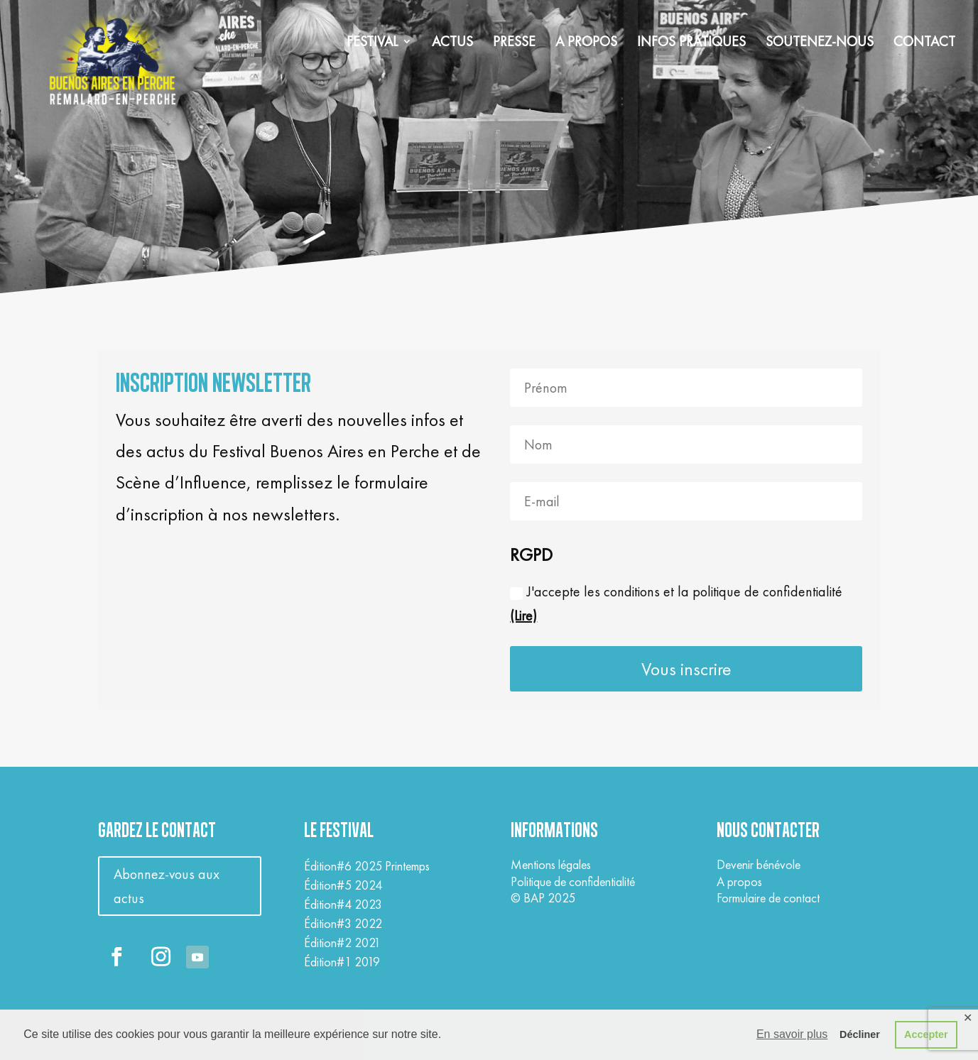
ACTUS (452, 43)
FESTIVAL (372, 43)
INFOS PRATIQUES (691, 43)
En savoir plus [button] (792, 1034)
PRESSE (514, 43)
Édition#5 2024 (343, 885)
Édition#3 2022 (343, 923)
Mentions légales (551, 864)
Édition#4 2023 (343, 904)
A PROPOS (586, 43)
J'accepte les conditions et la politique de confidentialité (676, 603)
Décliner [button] (860, 1034)
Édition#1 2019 (342, 962)
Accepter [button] (926, 1034)
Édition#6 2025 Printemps (367, 866)
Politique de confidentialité (573, 881)
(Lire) (523, 615)
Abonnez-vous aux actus (166, 886)
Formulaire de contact (768, 898)
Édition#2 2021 (342, 942)
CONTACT (924, 43)
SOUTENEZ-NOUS (820, 43)
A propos (739, 881)
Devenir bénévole (758, 864)
